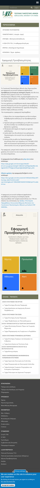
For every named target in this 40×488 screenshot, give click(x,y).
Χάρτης (3, 400)
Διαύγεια (3, 464)
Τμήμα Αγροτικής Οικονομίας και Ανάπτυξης (17, 361)
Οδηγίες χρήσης (6, 173)
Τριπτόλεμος (5, 440)
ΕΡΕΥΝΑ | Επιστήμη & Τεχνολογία (13, 48)
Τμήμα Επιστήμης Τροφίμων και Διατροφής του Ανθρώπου (18, 340)
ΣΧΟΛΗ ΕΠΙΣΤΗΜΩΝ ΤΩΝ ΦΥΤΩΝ (12, 302)
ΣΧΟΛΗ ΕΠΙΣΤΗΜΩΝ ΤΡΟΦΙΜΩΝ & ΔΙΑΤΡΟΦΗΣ (16, 336)
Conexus (3, 427)
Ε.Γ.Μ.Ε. (3, 437)
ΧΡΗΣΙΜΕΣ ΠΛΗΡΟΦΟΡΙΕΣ (11, 30)
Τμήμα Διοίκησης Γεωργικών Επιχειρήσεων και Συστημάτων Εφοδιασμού (18, 368)
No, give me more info (8, 483)
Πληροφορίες (5, 392)
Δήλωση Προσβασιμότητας (9, 458)
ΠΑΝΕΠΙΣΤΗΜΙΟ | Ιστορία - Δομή (13, 34)
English (36, 7)
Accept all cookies (8, 486)
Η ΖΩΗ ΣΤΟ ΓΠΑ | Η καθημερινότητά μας (16, 43)
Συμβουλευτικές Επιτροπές (9, 442)
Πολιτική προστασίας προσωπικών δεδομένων (15, 456)
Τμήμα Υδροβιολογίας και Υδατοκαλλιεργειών (17, 321)
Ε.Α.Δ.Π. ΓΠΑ (4, 434)
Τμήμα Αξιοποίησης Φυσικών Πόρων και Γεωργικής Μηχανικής (19, 327)
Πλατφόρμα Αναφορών (8, 445)
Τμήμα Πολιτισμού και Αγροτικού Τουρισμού (17, 372)
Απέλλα (3, 461)
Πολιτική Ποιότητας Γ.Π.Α (8, 453)
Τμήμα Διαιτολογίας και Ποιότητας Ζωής (16, 344)
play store (26, 159)
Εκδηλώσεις (4, 416)
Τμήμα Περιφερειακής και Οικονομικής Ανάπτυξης (19, 364)
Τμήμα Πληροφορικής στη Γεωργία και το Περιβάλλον (20, 331)
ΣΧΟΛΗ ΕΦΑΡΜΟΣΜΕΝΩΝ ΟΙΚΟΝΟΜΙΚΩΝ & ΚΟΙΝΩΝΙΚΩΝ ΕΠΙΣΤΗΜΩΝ (15, 357)
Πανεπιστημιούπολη (7, 403)
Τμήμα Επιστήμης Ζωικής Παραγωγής (15, 318)
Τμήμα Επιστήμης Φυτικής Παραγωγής (15, 305)
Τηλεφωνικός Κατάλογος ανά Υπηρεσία (12, 389)
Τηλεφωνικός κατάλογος (8, 387)
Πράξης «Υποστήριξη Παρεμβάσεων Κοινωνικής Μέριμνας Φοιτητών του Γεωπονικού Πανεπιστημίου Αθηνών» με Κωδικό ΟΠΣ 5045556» (18, 204)
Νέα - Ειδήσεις (5, 413)
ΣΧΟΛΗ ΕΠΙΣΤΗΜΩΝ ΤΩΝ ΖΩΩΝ (11, 314)
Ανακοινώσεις (5, 424)
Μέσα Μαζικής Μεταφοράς (9, 405)
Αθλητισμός (4, 421)
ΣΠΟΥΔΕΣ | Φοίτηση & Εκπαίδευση (14, 39)
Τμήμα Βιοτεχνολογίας (11, 351)
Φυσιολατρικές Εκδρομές (8, 418)
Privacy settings (20, 472)
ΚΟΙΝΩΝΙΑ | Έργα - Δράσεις (11, 52)
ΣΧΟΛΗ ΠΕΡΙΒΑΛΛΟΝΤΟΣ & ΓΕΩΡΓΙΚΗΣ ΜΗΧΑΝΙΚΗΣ (18, 323)
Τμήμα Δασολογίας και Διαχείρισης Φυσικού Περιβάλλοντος (17, 309)
